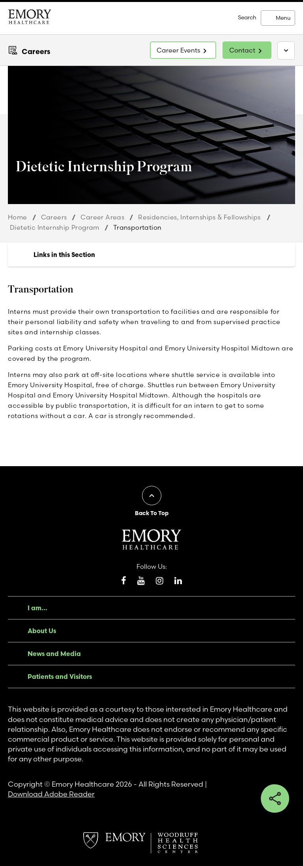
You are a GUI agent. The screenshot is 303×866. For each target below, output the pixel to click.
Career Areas (102, 217)
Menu (283, 17)
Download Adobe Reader (51, 794)
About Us (42, 631)
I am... (37, 608)
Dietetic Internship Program (54, 227)
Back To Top (151, 513)
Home (17, 217)
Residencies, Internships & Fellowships (200, 217)
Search (247, 17)
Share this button (275, 798)
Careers (36, 51)
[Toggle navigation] (286, 50)
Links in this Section (64, 255)
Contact (242, 50)
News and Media (54, 654)
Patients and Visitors (60, 676)
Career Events (178, 50)
